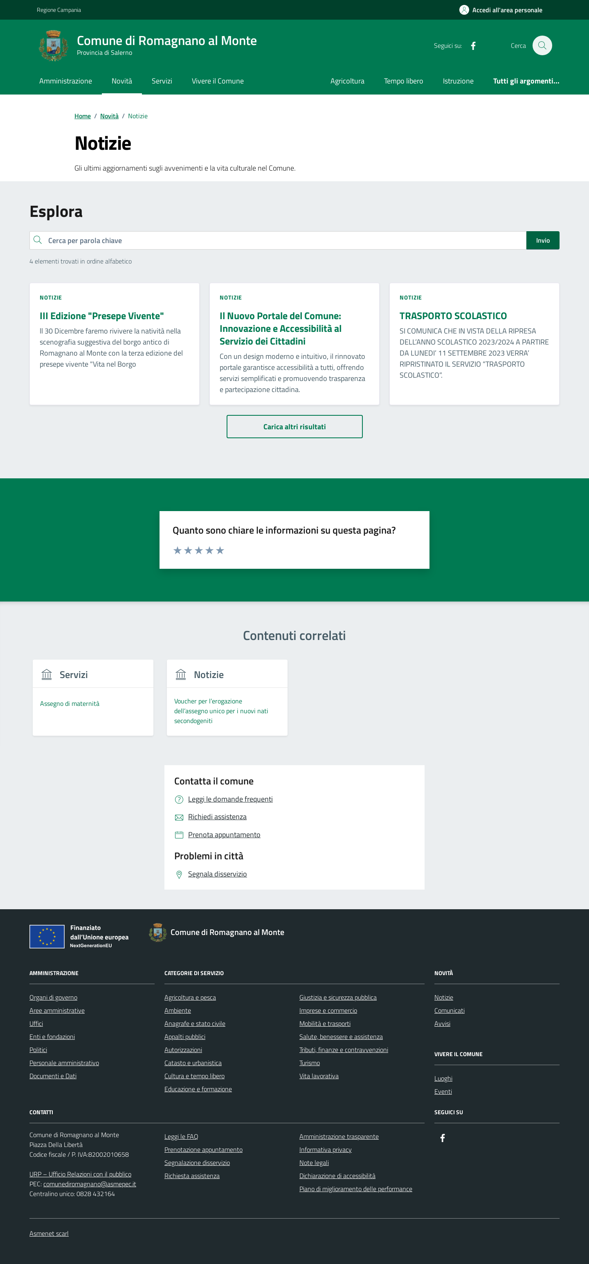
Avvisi (442, 1023)
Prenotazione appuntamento (203, 1149)
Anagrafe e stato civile (194, 1023)
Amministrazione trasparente (339, 1136)
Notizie (443, 997)
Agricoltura (347, 80)
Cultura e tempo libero (194, 1076)
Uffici (36, 1023)
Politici (38, 1049)
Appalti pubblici (184, 1036)
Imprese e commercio (328, 1010)
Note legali (314, 1162)
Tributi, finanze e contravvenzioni (343, 1049)
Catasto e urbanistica (193, 1063)
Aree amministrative (57, 1010)
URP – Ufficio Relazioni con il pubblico (80, 1174)
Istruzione (458, 80)
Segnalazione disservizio (197, 1162)
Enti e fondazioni (52, 1036)
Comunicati (449, 1010)
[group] (93, 703)
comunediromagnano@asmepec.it (89, 1184)
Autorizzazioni (183, 1049)
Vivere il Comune (218, 80)
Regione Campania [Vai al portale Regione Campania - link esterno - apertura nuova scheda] (59, 9)
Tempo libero (403, 80)
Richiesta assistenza (192, 1176)
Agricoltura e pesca (190, 997)
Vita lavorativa (319, 1076)
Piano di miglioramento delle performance (355, 1189)
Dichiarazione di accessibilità (337, 1176)
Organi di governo (53, 997)
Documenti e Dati (52, 1076)
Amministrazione (65, 80)
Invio (543, 240)
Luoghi (443, 1078)
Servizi (162, 80)
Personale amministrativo (64, 1063)
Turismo (309, 1063)
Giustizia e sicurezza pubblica (338, 997)
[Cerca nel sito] (542, 45)
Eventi (443, 1091)
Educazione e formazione (198, 1089)
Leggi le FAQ (181, 1136)
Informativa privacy (325, 1149)
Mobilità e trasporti (325, 1023)
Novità (122, 80)
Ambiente (177, 1010)
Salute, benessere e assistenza (341, 1036)
